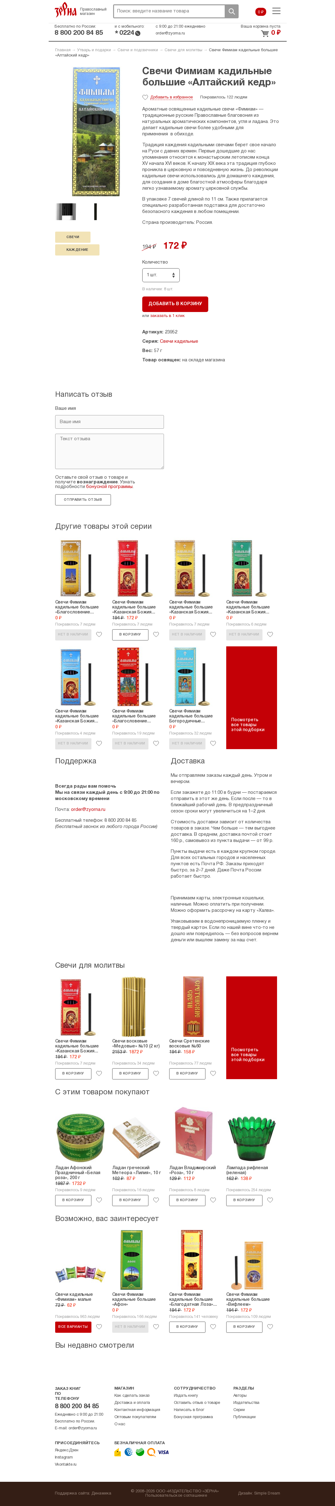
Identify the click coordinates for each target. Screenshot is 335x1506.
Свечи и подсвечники (137, 50)
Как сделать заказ (132, 1396)
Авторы (240, 1396)
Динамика (101, 1493)
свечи (72, 237)
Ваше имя (65, 408)
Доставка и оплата (132, 1403)
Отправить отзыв (83, 499)
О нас (119, 1424)
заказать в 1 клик (167, 316)
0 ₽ (261, 12)
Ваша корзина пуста (260, 27)
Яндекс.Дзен (66, 1450)
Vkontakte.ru (66, 1465)
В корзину (130, 634)
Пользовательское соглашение (176, 1496)
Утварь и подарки (94, 50)
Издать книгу (186, 1396)
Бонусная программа (193, 1417)
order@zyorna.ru (170, 33)
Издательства (246, 1403)
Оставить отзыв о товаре (197, 1403)
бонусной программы (109, 487)
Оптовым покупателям (135, 1417)
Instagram (64, 1457)
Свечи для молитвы (183, 50)
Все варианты (73, 1326)
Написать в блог (189, 1410)
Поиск (231, 11)
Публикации (244, 1417)
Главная (63, 50)
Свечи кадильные (179, 341)
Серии (239, 1410)
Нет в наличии (73, 634)
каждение (77, 249)
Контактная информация (137, 1410)
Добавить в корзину (175, 304)
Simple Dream (267, 1493)
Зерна (66, 9)
